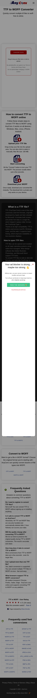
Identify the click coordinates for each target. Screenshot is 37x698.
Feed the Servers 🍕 (18, 285)
